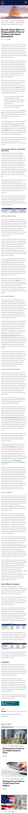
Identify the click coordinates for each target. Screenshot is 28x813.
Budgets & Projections (15, 746)
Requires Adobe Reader (10, 703)
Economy (19, 714)
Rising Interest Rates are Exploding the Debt (13, 750)
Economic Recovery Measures (8, 714)
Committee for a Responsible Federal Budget (2, 2)
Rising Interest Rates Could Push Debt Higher (13, 783)
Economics (22, 746)
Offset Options (4, 716)
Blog (9, 746)
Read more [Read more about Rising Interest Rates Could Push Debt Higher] (4, 788)
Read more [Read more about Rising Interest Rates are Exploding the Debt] (4, 756)
